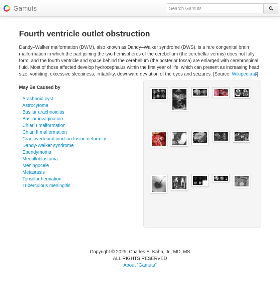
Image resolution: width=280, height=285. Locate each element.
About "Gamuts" (139, 265)
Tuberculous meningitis (46, 185)
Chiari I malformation (43, 125)
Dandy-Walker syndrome (48, 145)
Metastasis (33, 172)
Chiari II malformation (44, 132)
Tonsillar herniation (41, 178)
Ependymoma (36, 152)
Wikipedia (244, 74)
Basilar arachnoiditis (43, 112)
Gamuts (25, 8)
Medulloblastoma (40, 158)
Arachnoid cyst (37, 98)
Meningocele (35, 165)
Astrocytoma (35, 105)
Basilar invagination (42, 118)
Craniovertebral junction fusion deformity (64, 138)
